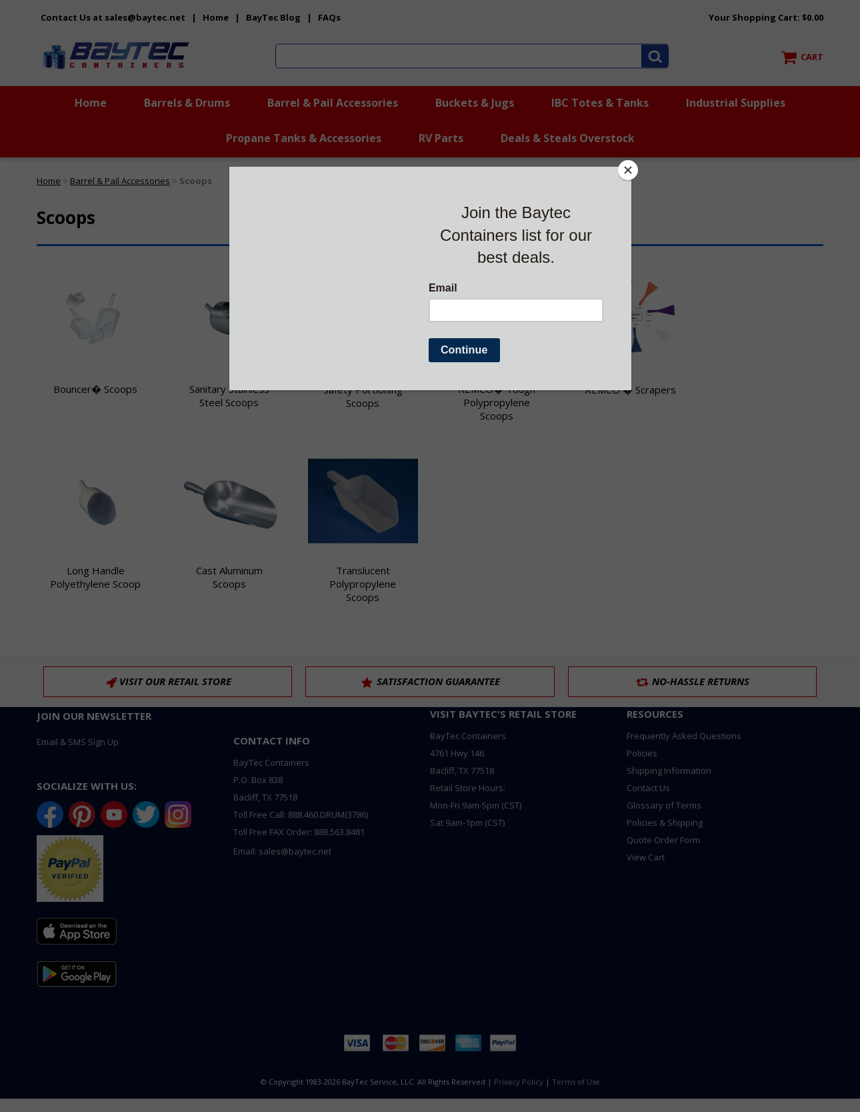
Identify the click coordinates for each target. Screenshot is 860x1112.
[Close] (628, 170)
